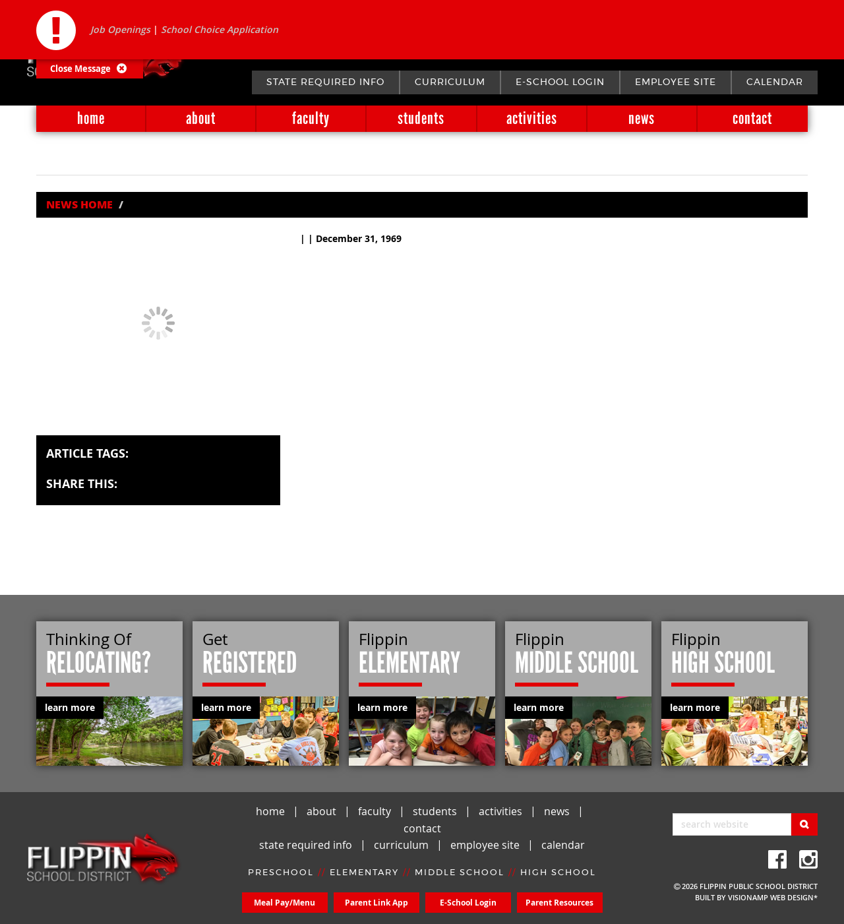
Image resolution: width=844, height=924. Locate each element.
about (201, 118)
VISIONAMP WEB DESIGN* (773, 897)
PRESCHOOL (281, 873)
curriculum (450, 82)
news (641, 118)
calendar (774, 82)
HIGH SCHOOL (558, 873)
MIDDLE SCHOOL (459, 873)
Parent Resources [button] (559, 902)
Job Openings (120, 29)
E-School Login (560, 82)
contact (752, 118)
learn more (70, 707)
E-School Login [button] (468, 902)
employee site (675, 82)
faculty (311, 118)
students (421, 118)
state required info (325, 82)
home (91, 118)
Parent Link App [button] (376, 902)
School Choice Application (219, 29)
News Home (79, 204)
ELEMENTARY (364, 873)
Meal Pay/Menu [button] (284, 902)
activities (531, 118)
